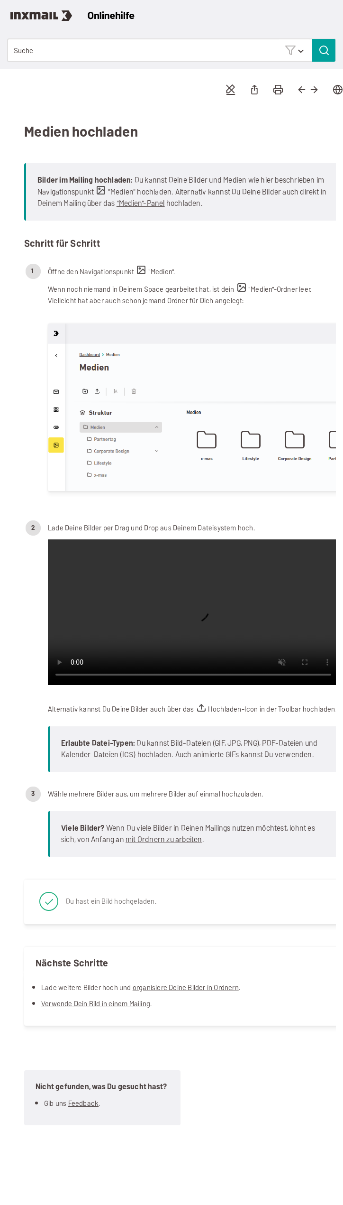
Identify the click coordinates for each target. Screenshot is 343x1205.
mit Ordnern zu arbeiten (164, 839)
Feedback (83, 1103)
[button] (294, 50)
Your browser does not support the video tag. (193, 612)
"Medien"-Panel (141, 203)
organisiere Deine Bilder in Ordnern (186, 987)
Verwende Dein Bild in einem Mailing (95, 1004)
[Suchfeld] (171, 50)
